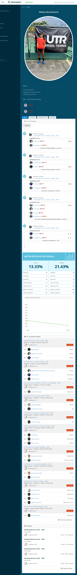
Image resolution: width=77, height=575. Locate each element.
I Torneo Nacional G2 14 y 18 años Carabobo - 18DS (43, 426)
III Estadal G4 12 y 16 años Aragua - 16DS (51, 228)
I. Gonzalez (40, 141)
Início (28, 117)
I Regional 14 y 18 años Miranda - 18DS (39, 507)
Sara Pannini (39, 358)
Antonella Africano (40, 409)
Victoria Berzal (39, 477)
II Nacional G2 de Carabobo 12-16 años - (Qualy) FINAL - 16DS (46, 383)
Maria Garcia (39, 498)
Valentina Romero (40, 392)
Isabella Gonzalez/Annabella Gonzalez (47, 371)
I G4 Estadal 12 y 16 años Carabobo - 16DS (40, 447)
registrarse (70, 2)
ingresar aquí (62, 2)
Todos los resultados (65, 520)
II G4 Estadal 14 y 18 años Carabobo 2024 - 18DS (42, 413)
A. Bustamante (41, 145)
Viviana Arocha (39, 422)
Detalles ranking (66, 568)
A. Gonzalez (40, 205)
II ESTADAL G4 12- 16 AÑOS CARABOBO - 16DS (41, 464)
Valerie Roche (39, 439)
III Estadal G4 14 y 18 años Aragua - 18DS (51, 136)
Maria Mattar (39, 349)
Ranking (56, 117)
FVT (40, 345)
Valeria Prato (39, 379)
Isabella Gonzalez (40, 354)
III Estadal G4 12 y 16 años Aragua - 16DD (51, 200)
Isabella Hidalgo (40, 405)
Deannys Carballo (40, 456)
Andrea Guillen (39, 460)
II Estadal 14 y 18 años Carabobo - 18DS (40, 481)
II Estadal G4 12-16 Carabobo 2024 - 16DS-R (41, 396)
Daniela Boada (39, 515)
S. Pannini (40, 184)
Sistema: (4, 45)
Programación (46, 117)
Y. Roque (39, 213)
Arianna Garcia (39, 490)
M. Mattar (40, 167)
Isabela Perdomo (40, 502)
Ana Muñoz (38, 435)
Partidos (36, 117)
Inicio (27, 7)
